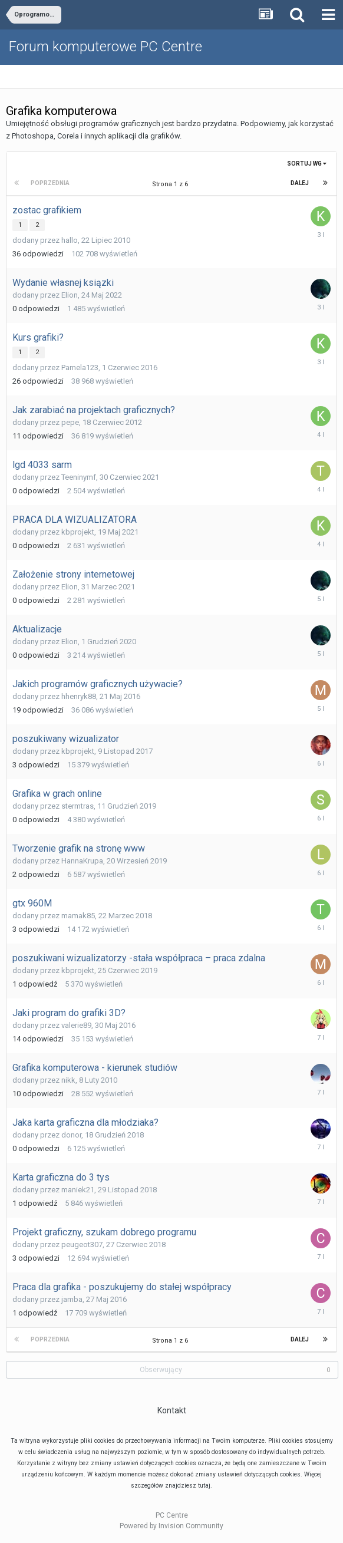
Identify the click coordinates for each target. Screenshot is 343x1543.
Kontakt (171, 1410)
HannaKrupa (82, 860)
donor (71, 1134)
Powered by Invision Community (171, 1526)
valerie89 (76, 1025)
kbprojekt (77, 531)
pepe (70, 422)
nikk (68, 1080)
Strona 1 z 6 (172, 184)
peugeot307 (82, 1244)
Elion (69, 295)
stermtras (77, 806)
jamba (72, 1299)
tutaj (204, 1485)
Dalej (300, 183)
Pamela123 (79, 367)
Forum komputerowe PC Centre (105, 46)
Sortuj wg (306, 163)
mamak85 (78, 915)
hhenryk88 (78, 696)
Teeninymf (78, 477)
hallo (69, 240)
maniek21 (77, 1189)
